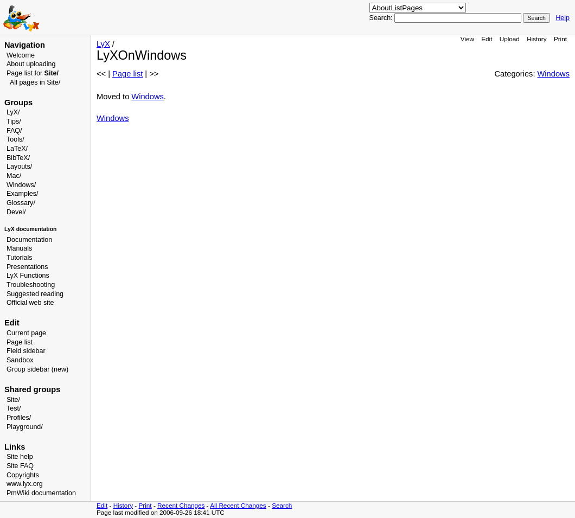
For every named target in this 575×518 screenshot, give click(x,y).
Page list (20, 342)
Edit (486, 38)
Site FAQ (20, 466)
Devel (15, 212)
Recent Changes (181, 505)
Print (560, 38)
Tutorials (20, 257)
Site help (20, 457)
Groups (18, 102)
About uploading (31, 64)
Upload (510, 38)
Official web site (30, 302)
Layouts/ (19, 166)
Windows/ (21, 185)
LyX (103, 44)
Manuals (19, 248)
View (467, 38)
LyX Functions (28, 275)
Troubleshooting (31, 285)
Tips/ (14, 121)
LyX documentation (30, 229)
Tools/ (15, 139)
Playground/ (25, 427)
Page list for (33, 73)
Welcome (21, 55)
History (536, 38)
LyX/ (13, 112)
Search (282, 505)
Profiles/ (19, 417)
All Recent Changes (238, 505)
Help (562, 18)
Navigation (24, 45)
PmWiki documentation (41, 493)
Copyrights (23, 475)
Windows (554, 73)
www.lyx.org (25, 484)
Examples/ (22, 193)
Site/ (13, 400)
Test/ (14, 408)
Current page (26, 333)
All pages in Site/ (35, 82)
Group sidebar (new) (37, 369)
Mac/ (14, 176)
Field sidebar (26, 351)
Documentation (29, 240)
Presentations (27, 267)
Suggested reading (35, 294)
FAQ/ (14, 131)
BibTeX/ (18, 158)
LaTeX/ (17, 148)
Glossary (20, 203)
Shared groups (32, 389)
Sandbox (20, 360)
